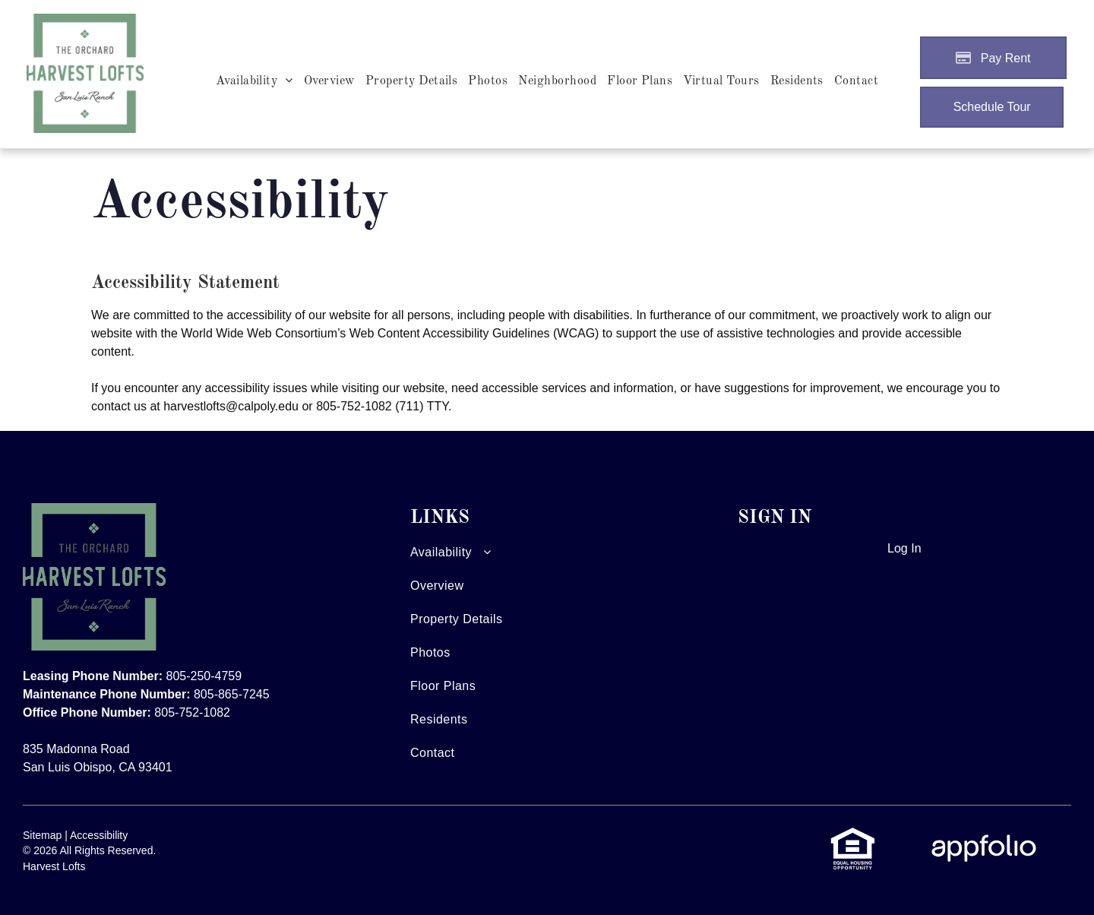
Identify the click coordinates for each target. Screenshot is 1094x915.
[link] (853, 834)
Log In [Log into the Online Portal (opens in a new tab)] (904, 548)
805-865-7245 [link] (232, 694)
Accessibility (99, 835)
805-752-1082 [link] (354, 406)
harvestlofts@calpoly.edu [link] (231, 406)
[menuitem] (254, 81)
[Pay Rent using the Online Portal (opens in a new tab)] (993, 57)
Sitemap (42, 835)
